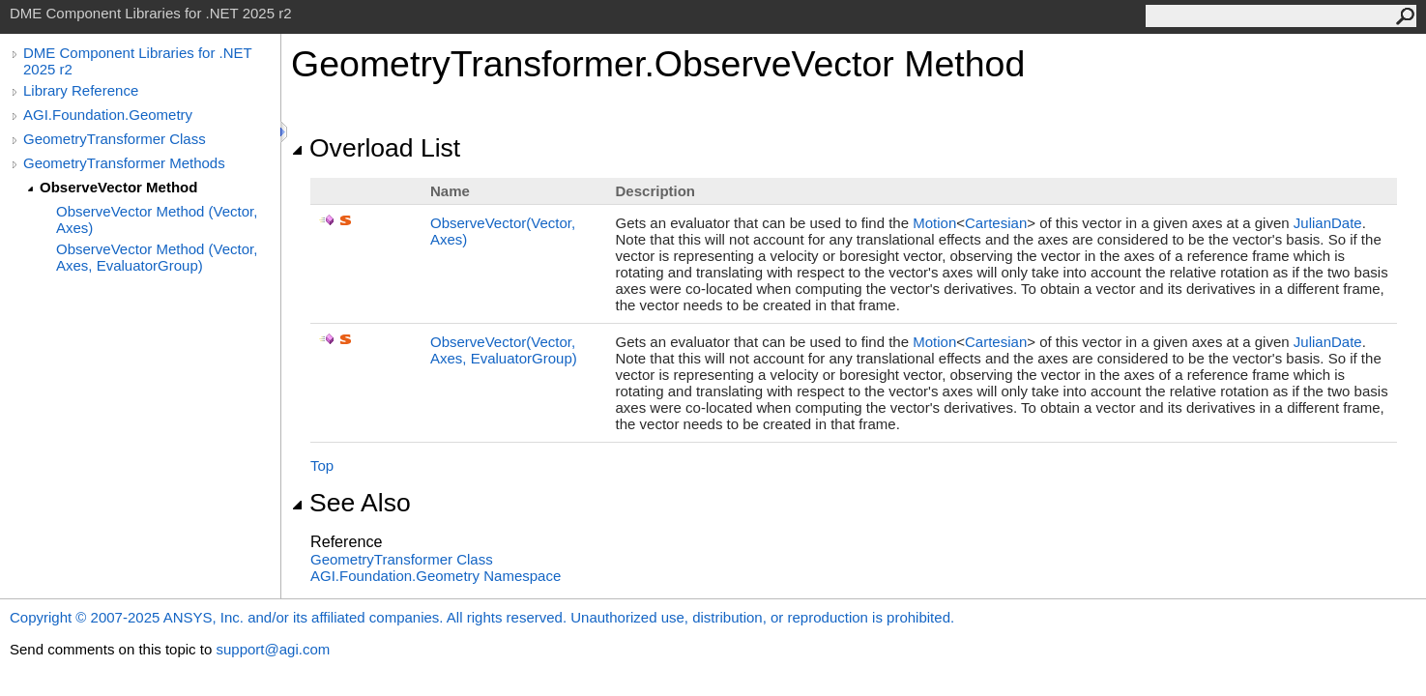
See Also (351, 502)
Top (322, 465)
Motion (934, 223)
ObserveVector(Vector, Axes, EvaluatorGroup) (503, 350)
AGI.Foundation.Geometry (107, 114)
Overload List (375, 147)
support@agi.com (273, 649)
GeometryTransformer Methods (124, 163)
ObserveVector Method (118, 187)
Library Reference (80, 90)
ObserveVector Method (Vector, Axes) (156, 219)
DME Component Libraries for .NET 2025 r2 (137, 60)
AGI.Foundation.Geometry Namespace (435, 575)
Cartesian (996, 223)
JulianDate (1328, 223)
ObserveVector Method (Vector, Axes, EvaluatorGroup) (156, 257)
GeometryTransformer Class (114, 138)
